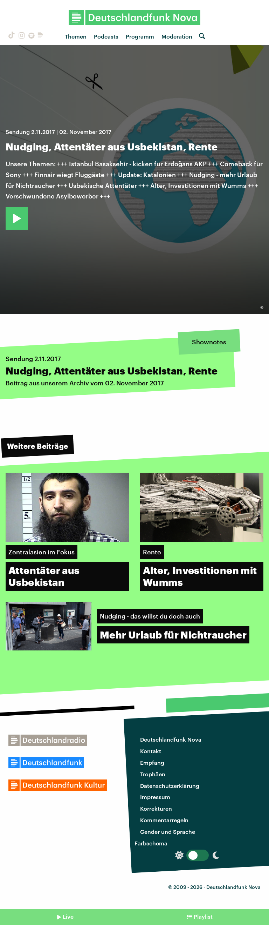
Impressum (155, 797)
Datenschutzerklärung (169, 785)
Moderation (176, 36)
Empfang (152, 762)
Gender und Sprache (167, 831)
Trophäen (152, 774)
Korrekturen (156, 808)
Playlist (203, 916)
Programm (140, 36)
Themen (76, 36)
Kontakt (150, 751)
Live (68, 916)
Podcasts (106, 36)
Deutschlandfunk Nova (170, 739)
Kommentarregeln (164, 820)
